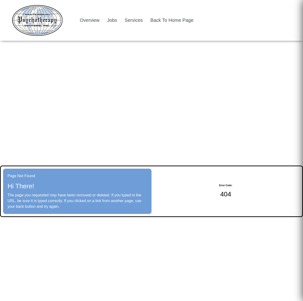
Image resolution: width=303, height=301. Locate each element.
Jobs (112, 20)
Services (134, 20)
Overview (89, 20)
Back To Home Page (171, 20)
